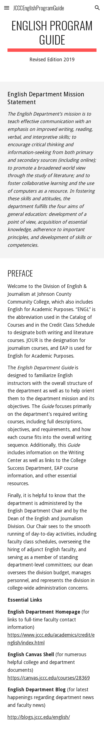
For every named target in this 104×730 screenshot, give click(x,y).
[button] (6, 7)
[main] (52, 41)
